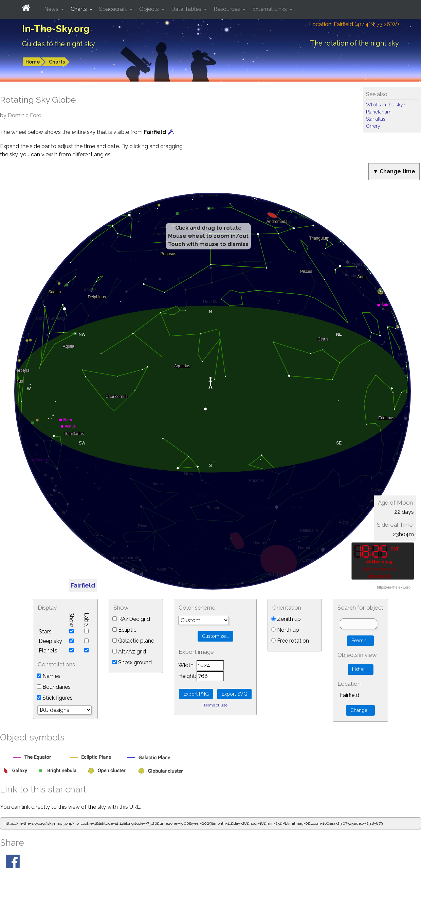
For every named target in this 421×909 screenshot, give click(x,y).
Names (48, 676)
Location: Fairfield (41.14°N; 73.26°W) (354, 24)
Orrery (373, 126)
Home (32, 62)
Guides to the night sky (58, 44)
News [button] (52, 9)
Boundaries (54, 687)
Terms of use (215, 705)
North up (285, 630)
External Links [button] (270, 9)
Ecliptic (124, 630)
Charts (57, 62)
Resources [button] (227, 9)
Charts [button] (79, 9)
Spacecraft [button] (113, 9)
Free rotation (290, 640)
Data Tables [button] (187, 9)
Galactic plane (133, 640)
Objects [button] (149, 9)
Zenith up (286, 619)
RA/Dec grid (131, 619)
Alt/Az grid (129, 651)
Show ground (132, 662)
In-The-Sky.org (56, 28)
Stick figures (55, 698)
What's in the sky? (385, 104)
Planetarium (378, 112)
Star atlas (375, 119)
